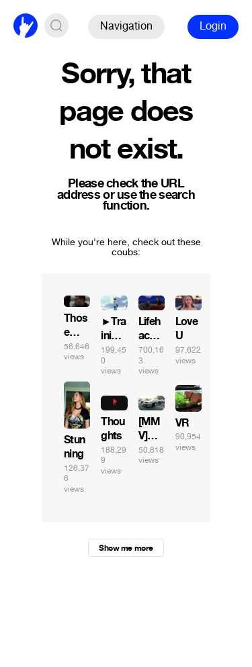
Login (213, 26)
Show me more (126, 548)
